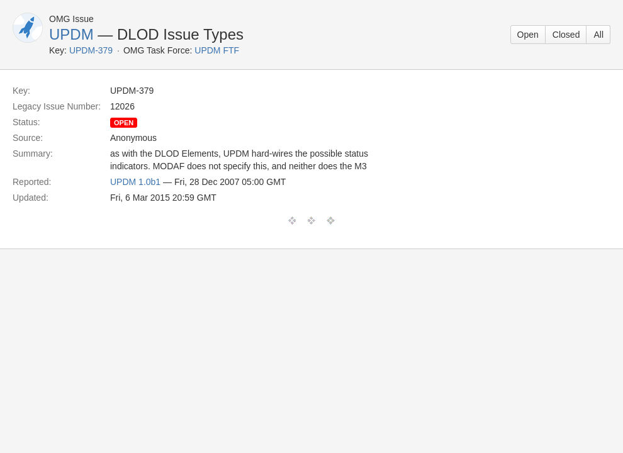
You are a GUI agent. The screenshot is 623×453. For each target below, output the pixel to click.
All (598, 35)
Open (528, 35)
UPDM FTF (216, 50)
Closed (566, 35)
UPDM (71, 34)
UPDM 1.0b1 (135, 182)
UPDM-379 (91, 50)
